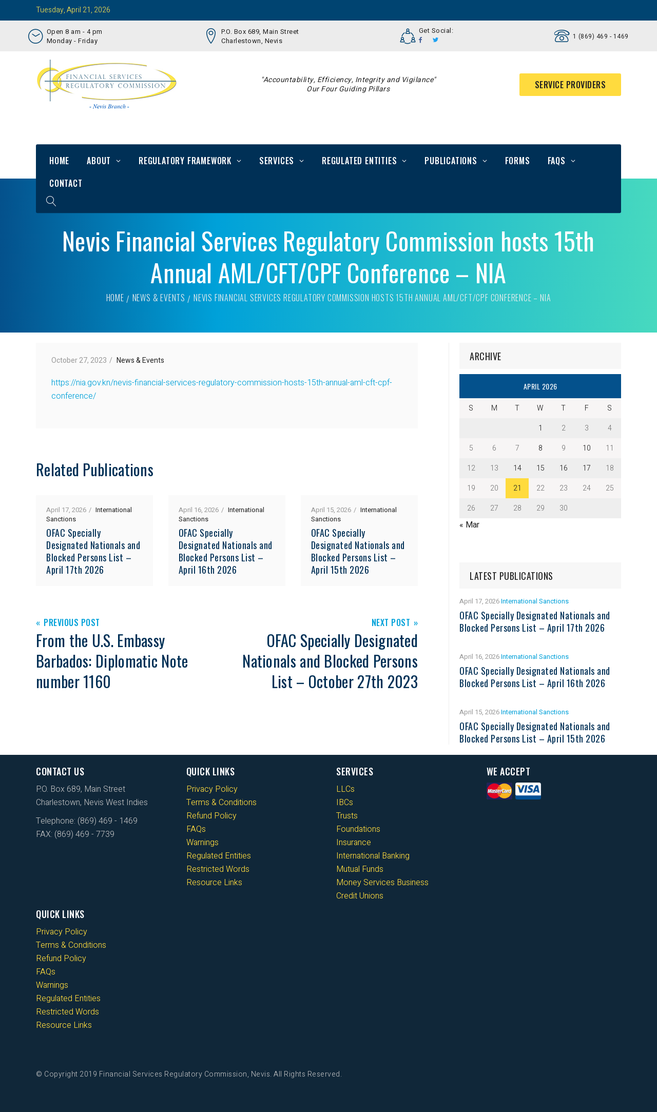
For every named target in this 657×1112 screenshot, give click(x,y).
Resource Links (214, 882)
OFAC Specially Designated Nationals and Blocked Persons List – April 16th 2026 (226, 551)
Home (59, 160)
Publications (450, 160)
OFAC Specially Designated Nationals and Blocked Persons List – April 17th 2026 (93, 551)
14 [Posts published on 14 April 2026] (517, 468)
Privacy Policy (212, 789)
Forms (517, 160)
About (99, 160)
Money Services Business (382, 882)
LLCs (345, 789)
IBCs (344, 802)
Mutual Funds (359, 869)
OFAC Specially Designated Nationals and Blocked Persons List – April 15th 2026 (358, 551)
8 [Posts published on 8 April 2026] (540, 448)
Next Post (391, 623)
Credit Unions (359, 896)
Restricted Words (217, 869)
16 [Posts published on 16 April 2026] (563, 468)
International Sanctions (535, 601)
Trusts (347, 816)
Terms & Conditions (221, 802)
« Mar (469, 525)
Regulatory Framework (185, 160)
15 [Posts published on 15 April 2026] (540, 468)
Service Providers (570, 85)
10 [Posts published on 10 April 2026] (587, 448)
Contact (66, 183)
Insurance (353, 842)
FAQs (557, 160)
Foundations (358, 829)
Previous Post (72, 623)
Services (276, 160)
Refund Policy (211, 816)
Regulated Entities (359, 160)
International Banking (373, 856)
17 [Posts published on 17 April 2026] (587, 468)
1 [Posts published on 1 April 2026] (540, 428)
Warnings (202, 842)
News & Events (158, 297)
